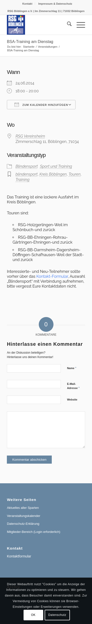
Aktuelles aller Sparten (23, 508)
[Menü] (78, 25)
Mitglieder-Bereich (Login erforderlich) (33, 532)
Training (22, 179)
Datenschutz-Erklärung (23, 524)
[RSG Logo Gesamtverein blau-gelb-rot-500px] (38, 25)
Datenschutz (57, 615)
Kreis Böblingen (53, 174)
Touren (74, 174)
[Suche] (67, 25)
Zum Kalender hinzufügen (41, 104)
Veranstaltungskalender (23, 516)
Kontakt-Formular (52, 276)
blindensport (26, 174)
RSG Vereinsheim (30, 136)
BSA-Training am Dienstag (30, 42)
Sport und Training (56, 166)
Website (72, 399)
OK (33, 615)
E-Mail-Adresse (73, 386)
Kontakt (27, 3)
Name (71, 368)
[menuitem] (27, 3)
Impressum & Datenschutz (55, 3)
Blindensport (26, 166)
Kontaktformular (19, 556)
